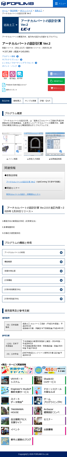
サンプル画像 (30, 101)
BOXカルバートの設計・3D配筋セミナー (23, 194)
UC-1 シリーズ (26, 11)
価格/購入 (17, 101)
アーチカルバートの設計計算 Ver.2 (20, 182)
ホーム (5, 11)
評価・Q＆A (45, 101)
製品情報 (14, 11)
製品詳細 (5, 101)
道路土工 (38, 11)
